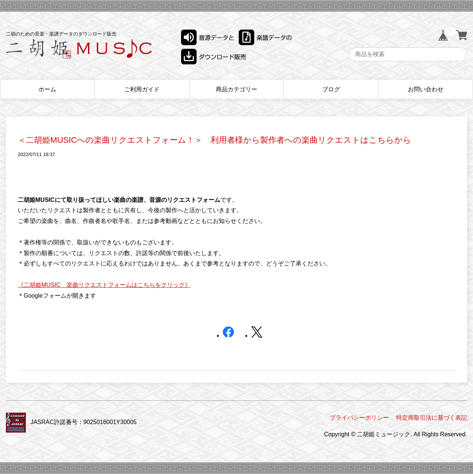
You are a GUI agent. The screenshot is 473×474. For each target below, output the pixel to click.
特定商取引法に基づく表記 (431, 417)
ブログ (331, 89)
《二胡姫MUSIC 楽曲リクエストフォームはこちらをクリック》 (104, 285)
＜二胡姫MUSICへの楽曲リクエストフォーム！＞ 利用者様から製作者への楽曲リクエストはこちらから (214, 140)
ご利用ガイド (142, 89)
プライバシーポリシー (359, 417)
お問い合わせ (425, 89)
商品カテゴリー (236, 89)
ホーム (47, 89)
